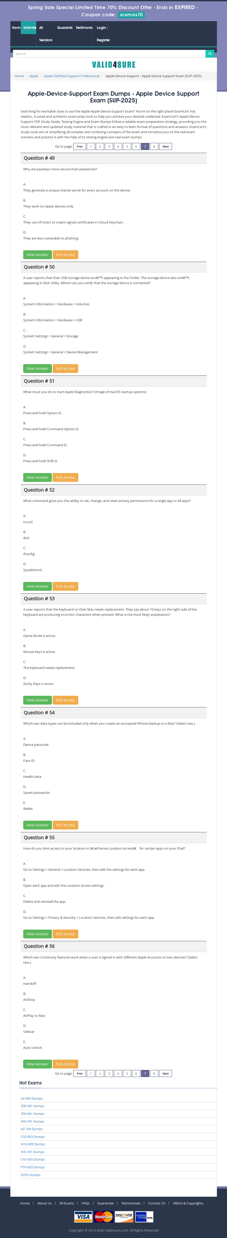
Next (165, 146)
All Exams (66, 1203)
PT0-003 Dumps (33, 1167)
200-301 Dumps (32, 1106)
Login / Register (103, 34)
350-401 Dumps (32, 1113)
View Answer (38, 254)
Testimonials (84, 28)
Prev (80, 146)
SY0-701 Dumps (32, 1151)
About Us (44, 1203)
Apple (33, 76)
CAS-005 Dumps (33, 1159)
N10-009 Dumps (33, 1144)
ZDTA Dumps (30, 1174)
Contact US (156, 1203)
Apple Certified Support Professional (71, 76)
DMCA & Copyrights (188, 1203)
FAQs (86, 1203)
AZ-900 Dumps (32, 1098)
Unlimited (30, 28)
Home (16, 28)
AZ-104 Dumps (32, 1129)
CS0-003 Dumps (33, 1136)
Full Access (65, 254)
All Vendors (45, 34)
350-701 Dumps (32, 1121)
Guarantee (64, 28)
